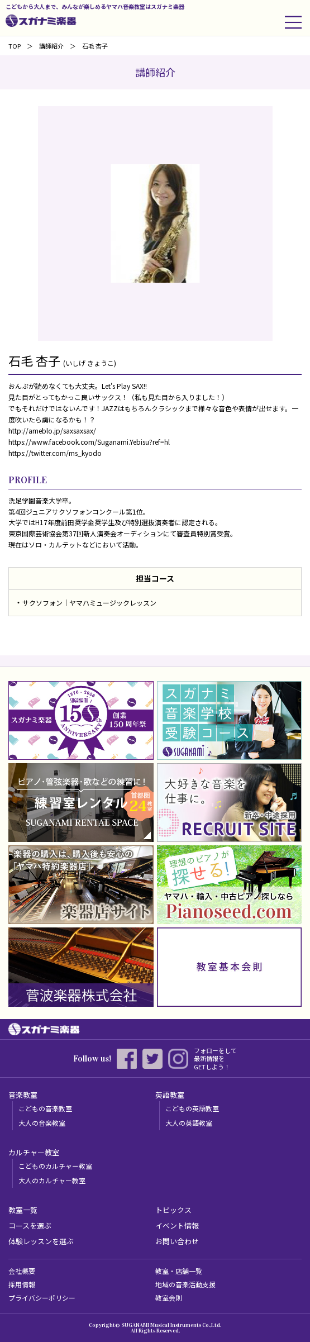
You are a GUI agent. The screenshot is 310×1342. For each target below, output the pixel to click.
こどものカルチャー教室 (55, 1165)
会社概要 (21, 1271)
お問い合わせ (177, 1241)
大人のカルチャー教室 (51, 1180)
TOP (14, 45)
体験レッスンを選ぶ (41, 1241)
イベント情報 (177, 1225)
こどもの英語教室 (192, 1108)
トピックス (173, 1210)
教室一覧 (22, 1210)
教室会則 (168, 1297)
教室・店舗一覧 (178, 1271)
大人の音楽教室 (41, 1122)
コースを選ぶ (29, 1225)
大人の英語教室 (188, 1122)
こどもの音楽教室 (45, 1108)
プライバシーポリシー (41, 1297)
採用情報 (21, 1284)
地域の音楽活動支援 (185, 1284)
